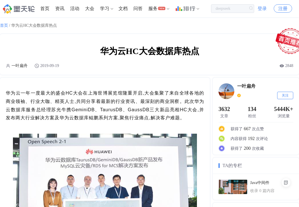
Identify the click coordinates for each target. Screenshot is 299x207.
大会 (89, 8)
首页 (44, 8)
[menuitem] (44, 8)
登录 (262, 8)
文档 (123, 8)
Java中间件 (259, 183)
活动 (74, 8)
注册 (283, 8)
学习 (104, 8)
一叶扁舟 (20, 66)
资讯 (59, 8)
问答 (138, 8)
